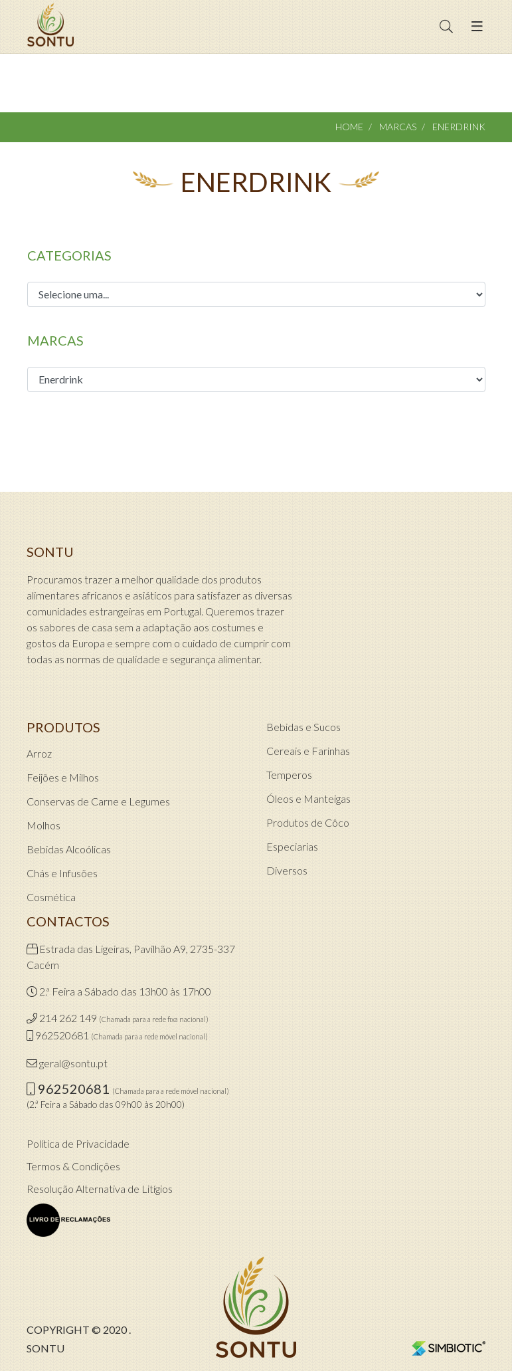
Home (349, 126)
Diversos (286, 870)
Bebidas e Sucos (303, 726)
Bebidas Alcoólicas (69, 849)
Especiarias (292, 846)
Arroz (39, 753)
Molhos (43, 825)
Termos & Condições (73, 1166)
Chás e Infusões (62, 873)
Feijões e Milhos (63, 777)
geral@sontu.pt (73, 1063)
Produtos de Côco (307, 822)
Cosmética (51, 897)
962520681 (62, 1035)
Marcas (397, 126)
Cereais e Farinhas (308, 750)
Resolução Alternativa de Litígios (100, 1188)
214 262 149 (68, 1017)
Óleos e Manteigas (308, 798)
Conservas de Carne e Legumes (98, 801)
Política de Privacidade (78, 1143)
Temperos (289, 774)
